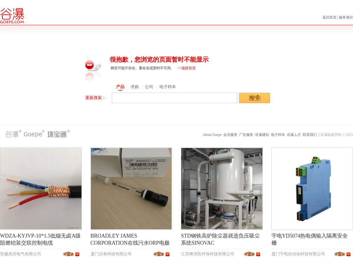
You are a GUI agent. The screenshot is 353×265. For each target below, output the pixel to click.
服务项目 (346, 17)
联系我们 (310, 135)
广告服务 (246, 135)
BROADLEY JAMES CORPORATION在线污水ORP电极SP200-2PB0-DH (130, 243)
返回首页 (329, 17)
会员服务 (230, 135)
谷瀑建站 (262, 135)
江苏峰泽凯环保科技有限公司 (207, 254)
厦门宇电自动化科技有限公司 (298, 254)
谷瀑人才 (294, 135)
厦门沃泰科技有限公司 (111, 254)
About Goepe (212, 135)
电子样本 (278, 135)
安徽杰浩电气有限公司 (20, 254)
